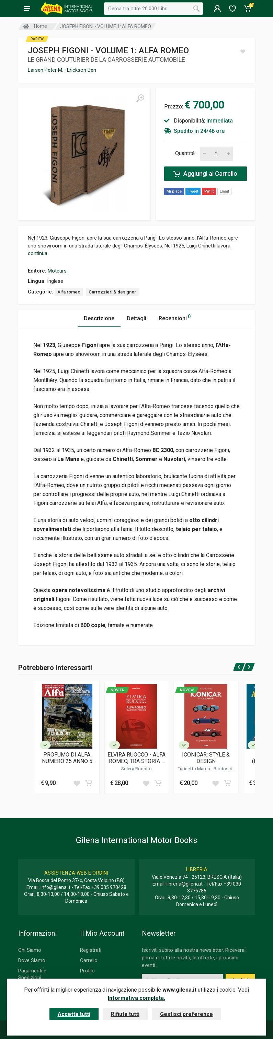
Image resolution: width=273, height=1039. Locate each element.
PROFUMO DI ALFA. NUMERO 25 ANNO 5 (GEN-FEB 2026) (67, 757)
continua (37, 253)
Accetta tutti (74, 1014)
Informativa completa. (136, 998)
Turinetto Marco (194, 768)
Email (224, 191)
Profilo (87, 971)
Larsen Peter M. (46, 70)
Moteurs (57, 271)
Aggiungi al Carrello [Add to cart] (205, 173)
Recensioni (175, 317)
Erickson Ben (81, 70)
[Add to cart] (88, 783)
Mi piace (174, 191)
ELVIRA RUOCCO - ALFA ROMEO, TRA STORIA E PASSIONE (136, 757)
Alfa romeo (68, 292)
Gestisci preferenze (186, 1014)
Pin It (209, 191)
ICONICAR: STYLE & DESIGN (206, 757)
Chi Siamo (29, 950)
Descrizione (99, 318)
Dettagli (136, 318)
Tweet (193, 191)
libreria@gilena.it (185, 884)
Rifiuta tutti (125, 1014)
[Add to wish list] (76, 783)
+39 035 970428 (108, 887)
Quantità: (185, 153)
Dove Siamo (31, 960)
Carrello (89, 960)
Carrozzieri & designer (112, 292)
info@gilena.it (55, 887)
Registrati (90, 950)
